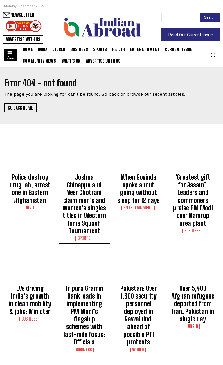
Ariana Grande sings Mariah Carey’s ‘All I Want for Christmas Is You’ (30, 340)
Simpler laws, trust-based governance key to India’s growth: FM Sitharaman (84, 340)
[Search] (210, 17)
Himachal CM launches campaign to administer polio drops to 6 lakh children (193, 340)
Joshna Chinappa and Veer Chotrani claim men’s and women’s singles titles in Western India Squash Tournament (84, 189)
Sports (84, 208)
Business (192, 203)
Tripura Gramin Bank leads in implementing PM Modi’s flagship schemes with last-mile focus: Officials (84, 267)
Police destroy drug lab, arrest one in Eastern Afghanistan (30, 181)
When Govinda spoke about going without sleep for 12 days (138, 181)
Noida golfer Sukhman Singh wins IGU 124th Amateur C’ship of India (138, 340)
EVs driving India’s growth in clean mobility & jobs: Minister (30, 264)
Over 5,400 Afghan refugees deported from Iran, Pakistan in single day (193, 264)
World (30, 193)
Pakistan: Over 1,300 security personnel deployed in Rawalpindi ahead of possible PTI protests (138, 267)
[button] (213, 55)
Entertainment (138, 193)
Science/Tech (193, 354)
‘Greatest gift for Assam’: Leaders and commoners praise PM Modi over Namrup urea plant (193, 187)
